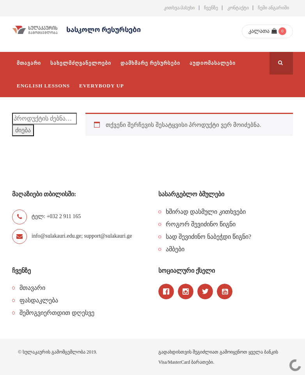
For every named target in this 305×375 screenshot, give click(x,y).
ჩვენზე (211, 7)
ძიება (23, 130)
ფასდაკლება (39, 300)
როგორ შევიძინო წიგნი (201, 224)
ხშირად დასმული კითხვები (206, 211)
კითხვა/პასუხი (179, 7)
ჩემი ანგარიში (273, 7)
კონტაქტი (238, 7)
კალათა (262, 31)
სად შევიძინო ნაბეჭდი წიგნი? (208, 236)
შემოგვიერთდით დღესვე (57, 312)
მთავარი (32, 287)
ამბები (175, 249)
